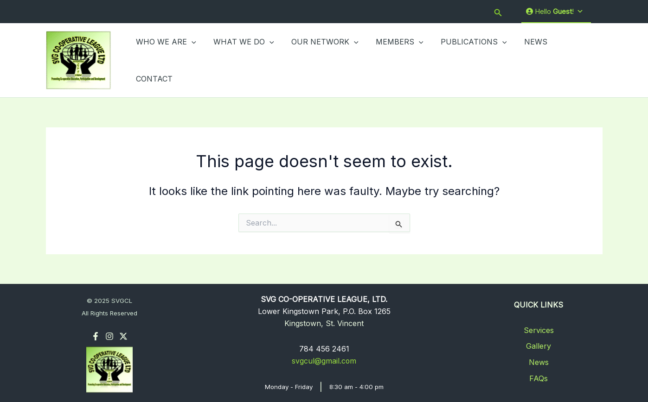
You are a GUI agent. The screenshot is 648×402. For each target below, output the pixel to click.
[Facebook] (95, 335)
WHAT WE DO (240, 59)
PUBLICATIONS (463, 59)
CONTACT (566, 59)
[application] (190, 59)
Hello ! (555, 11)
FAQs (538, 377)
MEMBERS (391, 59)
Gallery (538, 345)
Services (539, 328)
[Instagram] (109, 335)
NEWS (521, 59)
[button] (498, 11)
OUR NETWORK (319, 59)
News (539, 361)
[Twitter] (123, 335)
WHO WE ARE (165, 59)
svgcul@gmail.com (324, 359)
